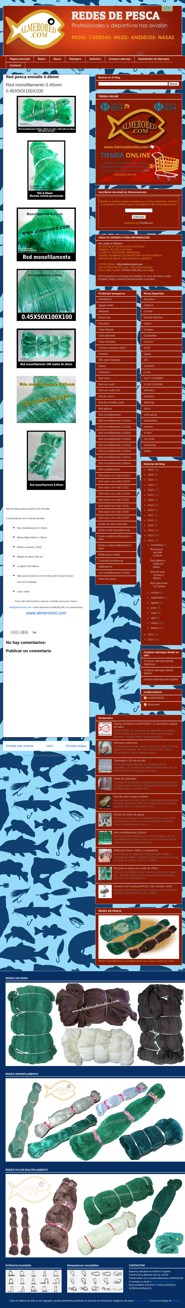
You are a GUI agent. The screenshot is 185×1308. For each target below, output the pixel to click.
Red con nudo (106, 384)
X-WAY (148, 432)
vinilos (147, 451)
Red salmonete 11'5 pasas (159, 585)
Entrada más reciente (19, 745)
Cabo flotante (106, 329)
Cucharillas (150, 335)
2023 (151, 484)
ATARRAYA (105, 299)
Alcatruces (104, 317)
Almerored (153, 704)
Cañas (147, 323)
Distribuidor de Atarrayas (153, 58)
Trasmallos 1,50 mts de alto (129, 760)
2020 (151, 499)
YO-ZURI (149, 438)
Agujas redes (106, 305)
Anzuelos (103, 323)
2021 (151, 494)
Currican (149, 341)
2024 (151, 479)
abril (153, 617)
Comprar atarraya (120, 58)
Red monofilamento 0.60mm (114, 463)
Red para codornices (126, 742)
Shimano (149, 396)
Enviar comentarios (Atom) (54, 755)
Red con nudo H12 (109, 390)
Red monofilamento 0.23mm (114, 432)
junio (154, 607)
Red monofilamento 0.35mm (114, 445)
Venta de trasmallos (125, 778)
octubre (155, 592)
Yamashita (150, 445)
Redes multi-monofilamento (114, 530)
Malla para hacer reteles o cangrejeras (136, 850)
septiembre (157, 597)
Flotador (103, 353)
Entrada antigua (76, 745)
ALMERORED (155, 697)
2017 (151, 515)
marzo (155, 622)
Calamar (149, 305)
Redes (42, 58)
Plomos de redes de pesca (129, 814)
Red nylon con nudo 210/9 (113, 517)
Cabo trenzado (106, 341)
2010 (151, 639)
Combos (148, 329)
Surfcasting (150, 414)
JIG (146, 359)
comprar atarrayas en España (161, 679)
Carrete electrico (153, 317)
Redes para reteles (109, 554)
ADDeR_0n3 (141, 1300)
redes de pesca (107, 578)
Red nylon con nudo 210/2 (113, 487)
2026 (151, 469)
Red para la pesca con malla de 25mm (136, 868)
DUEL (147, 347)
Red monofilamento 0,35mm (130, 832)
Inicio (49, 745)
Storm (147, 408)
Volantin (148, 426)
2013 (151, 535)
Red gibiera (105, 408)
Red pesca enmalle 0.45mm (156, 552)
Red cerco (104, 378)
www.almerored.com (46, 612)
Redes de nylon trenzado (112, 524)
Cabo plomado (106, 335)
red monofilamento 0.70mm (114, 572)
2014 (151, 530)
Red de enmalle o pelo (111, 402)
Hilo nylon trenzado (109, 359)
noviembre (157, 544)
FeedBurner (146, 222)
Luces (147, 372)
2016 (151, 520)
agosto (155, 602)
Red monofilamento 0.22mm (114, 426)
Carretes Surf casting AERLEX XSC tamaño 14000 (143, 886)
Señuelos (95, 58)
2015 (151, 525)
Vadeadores (105, 566)
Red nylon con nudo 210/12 (114, 475)
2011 (151, 634)
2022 (151, 489)
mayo (154, 612)
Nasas (57, 58)
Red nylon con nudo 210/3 (113, 499)
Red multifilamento (109, 469)
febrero (155, 627)
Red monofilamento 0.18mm (114, 420)
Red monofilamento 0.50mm (114, 457)
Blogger (176, 1300)
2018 (151, 510)
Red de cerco (106, 396)
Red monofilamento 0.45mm (114, 451)
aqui (151, 270)
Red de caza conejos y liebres (157, 575)
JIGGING (149, 365)
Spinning (149, 402)
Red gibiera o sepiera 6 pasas (158, 563)
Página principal (20, 58)
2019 (151, 505)
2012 (151, 540)
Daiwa (147, 353)
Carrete (148, 311)
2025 (151, 474)
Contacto (15, 65)
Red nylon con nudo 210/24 (114, 493)
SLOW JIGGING (153, 384)
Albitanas (103, 311)
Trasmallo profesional (110, 560)
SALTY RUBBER (153, 378)
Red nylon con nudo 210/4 (113, 505)
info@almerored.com (20, 607)
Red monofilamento (109, 414)
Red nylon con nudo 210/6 (113, 511)
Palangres (75, 58)
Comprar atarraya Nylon (112, 347)
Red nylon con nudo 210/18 (114, 481)
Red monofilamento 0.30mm (114, 438)
